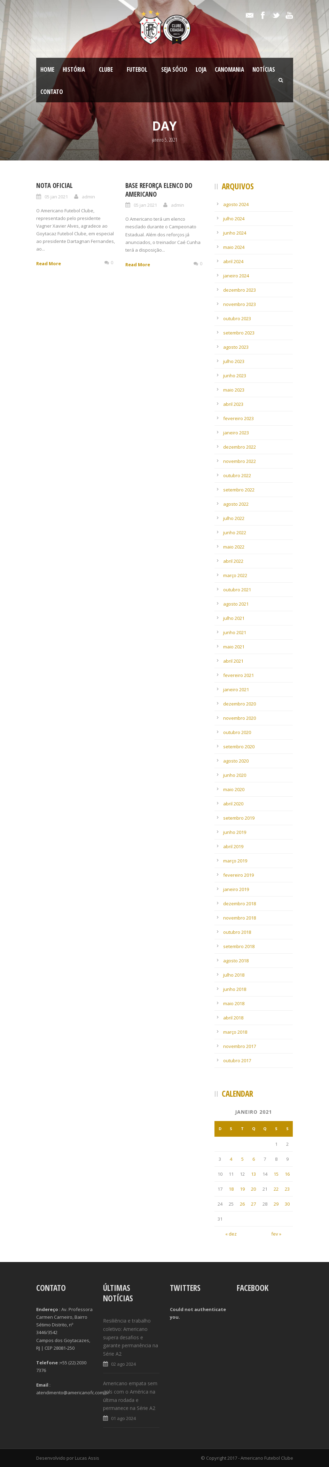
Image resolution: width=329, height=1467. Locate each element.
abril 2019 (233, 846)
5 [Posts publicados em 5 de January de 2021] (242, 1159)
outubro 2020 (237, 732)
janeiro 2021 (236, 689)
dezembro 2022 (239, 447)
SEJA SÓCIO (174, 69)
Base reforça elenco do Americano (158, 190)
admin (88, 197)
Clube (106, 69)
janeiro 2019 (236, 889)
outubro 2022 (237, 475)
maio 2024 (233, 247)
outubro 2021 (237, 589)
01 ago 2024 (123, 1418)
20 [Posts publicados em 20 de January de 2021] (253, 1189)
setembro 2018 (238, 946)
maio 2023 (233, 390)
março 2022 (235, 575)
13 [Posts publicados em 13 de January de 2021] (253, 1174)
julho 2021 (233, 618)
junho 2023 (234, 375)
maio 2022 (233, 547)
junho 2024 (234, 233)
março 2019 (235, 861)
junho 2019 (234, 832)
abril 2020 (233, 803)
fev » (276, 1234)
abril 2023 (233, 404)
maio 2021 (233, 647)
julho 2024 (233, 218)
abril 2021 (233, 661)
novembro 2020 (239, 718)
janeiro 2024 (236, 276)
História (74, 69)
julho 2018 (233, 975)
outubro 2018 (237, 932)
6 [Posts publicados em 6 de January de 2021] (253, 1159)
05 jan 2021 (56, 197)
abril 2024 (233, 261)
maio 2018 (233, 1003)
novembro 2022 (239, 461)
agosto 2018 (236, 960)
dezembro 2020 (239, 704)
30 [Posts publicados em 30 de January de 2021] (287, 1204)
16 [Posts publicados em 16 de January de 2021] (287, 1174)
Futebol (137, 69)
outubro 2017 (237, 1060)
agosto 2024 (236, 204)
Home (47, 69)
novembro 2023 (239, 304)
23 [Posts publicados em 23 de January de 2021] (287, 1189)
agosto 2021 (236, 604)
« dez (231, 1234)
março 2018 (235, 1032)
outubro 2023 (237, 318)
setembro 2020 (238, 746)
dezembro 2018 (239, 903)
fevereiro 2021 (238, 675)
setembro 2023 (238, 333)
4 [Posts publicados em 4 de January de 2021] (231, 1159)
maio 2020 (233, 789)
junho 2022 (234, 532)
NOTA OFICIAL (54, 185)
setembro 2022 (238, 490)
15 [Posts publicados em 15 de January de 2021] (276, 1174)
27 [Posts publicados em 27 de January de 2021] (253, 1204)
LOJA (201, 69)
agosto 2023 (236, 347)
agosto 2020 (236, 761)
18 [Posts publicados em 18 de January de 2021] (231, 1189)
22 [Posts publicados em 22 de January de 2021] (276, 1189)
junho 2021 (234, 632)
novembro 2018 (239, 918)
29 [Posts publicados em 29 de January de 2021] (276, 1204)
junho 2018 (234, 989)
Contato (51, 92)
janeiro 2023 (236, 432)
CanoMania (229, 69)
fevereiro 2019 (238, 875)
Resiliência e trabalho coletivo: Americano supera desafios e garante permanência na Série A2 (130, 1337)
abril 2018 (233, 1018)
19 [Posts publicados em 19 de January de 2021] (242, 1189)
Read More (48, 263)
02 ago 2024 (123, 1364)
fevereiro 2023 (238, 418)
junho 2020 (234, 775)
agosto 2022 (236, 504)
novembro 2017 (239, 1046)
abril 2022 (233, 561)
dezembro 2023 (239, 290)
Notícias (263, 69)
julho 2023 (233, 361)
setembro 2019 (238, 818)
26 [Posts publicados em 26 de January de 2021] (242, 1204)
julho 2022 (233, 518)
